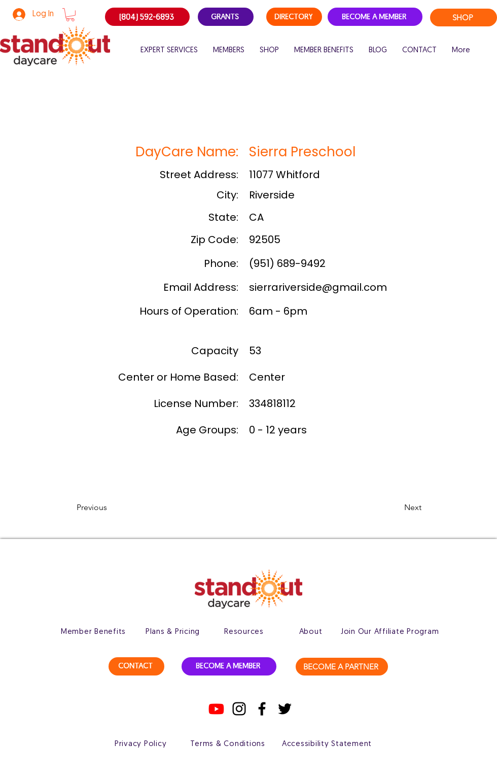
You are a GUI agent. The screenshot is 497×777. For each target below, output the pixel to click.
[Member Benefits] (93, 632)
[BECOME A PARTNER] (342, 666)
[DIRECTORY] (294, 17)
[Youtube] (216, 709)
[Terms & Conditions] (227, 744)
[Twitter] (285, 709)
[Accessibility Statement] (326, 744)
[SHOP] (463, 17)
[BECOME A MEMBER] (375, 17)
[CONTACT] (136, 666)
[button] (70, 14)
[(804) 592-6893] (147, 17)
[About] (310, 632)
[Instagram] (239, 709)
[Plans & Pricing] (172, 632)
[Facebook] (262, 709)
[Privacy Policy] (140, 744)
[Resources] (244, 632)
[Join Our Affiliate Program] (389, 632)
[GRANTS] (226, 17)
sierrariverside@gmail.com (318, 287)
